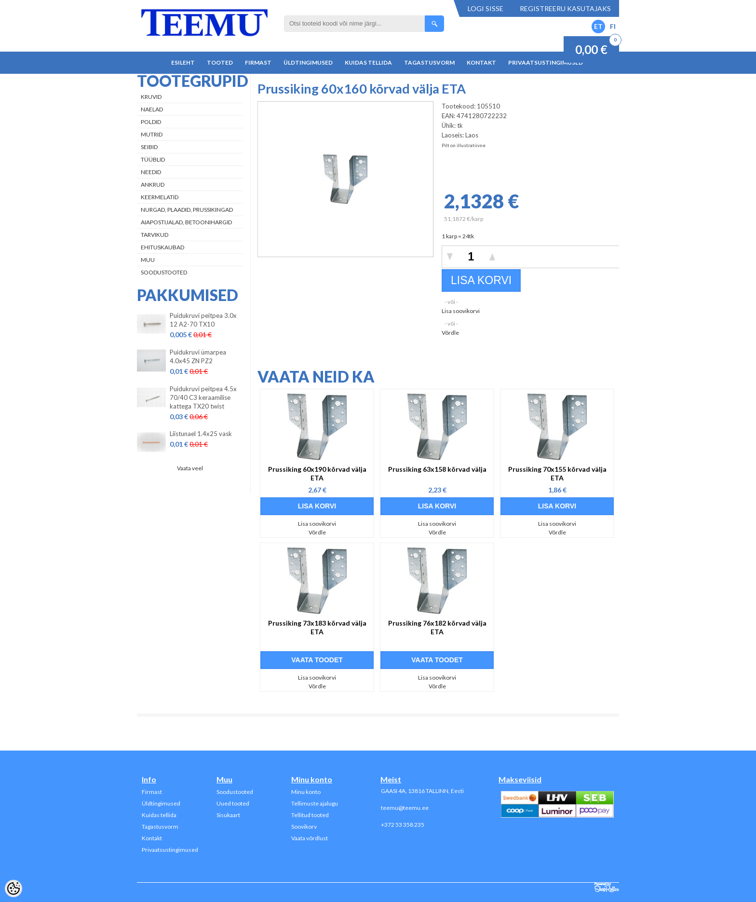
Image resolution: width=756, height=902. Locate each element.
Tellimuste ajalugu (314, 803)
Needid (151, 172)
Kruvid (151, 96)
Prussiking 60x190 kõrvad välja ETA (317, 473)
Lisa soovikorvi (461, 310)
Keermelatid (159, 197)
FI (613, 26)
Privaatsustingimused (545, 62)
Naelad (152, 109)
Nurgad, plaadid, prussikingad (187, 209)
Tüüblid (153, 159)
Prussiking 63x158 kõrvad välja (437, 469)
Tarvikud (154, 234)
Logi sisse (485, 8)
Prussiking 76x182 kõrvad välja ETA (437, 627)
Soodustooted (164, 272)
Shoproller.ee (606, 887)
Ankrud (152, 184)
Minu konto (306, 791)
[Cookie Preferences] (13, 888)
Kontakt (481, 62)
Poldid (151, 121)
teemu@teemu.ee (405, 807)
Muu (148, 259)
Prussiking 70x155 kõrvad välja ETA (557, 473)
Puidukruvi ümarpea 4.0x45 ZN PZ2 (198, 356)
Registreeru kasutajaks (565, 8)
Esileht (183, 62)
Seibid (149, 146)
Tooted (220, 62)
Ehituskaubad (162, 247)
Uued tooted (232, 803)
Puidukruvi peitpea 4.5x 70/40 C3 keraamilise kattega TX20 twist (203, 397)
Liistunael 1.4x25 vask (201, 433)
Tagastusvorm (429, 62)
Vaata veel (190, 468)
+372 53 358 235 (402, 824)
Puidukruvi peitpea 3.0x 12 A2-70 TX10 (203, 320)
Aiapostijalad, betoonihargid (186, 222)
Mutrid (151, 134)
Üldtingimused (308, 62)
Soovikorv (304, 826)
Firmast (258, 62)
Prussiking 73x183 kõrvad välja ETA (317, 627)
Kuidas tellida (368, 62)
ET (598, 26)
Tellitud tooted (310, 815)
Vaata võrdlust (309, 838)
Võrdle (450, 332)
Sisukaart (228, 815)
